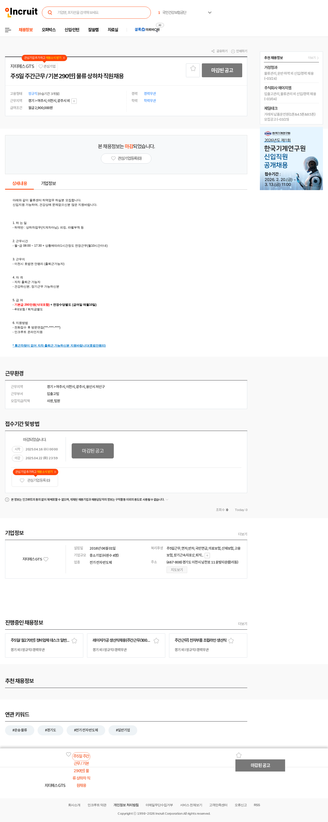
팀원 (57, 401)
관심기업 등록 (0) (34, 480)
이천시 (70, 386)
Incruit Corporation (168, 813)
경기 (50, 386)
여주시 (60, 386)
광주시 (80, 386)
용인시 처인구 (95, 386)
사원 (50, 401)
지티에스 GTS (22, 66)
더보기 (242, 534)
